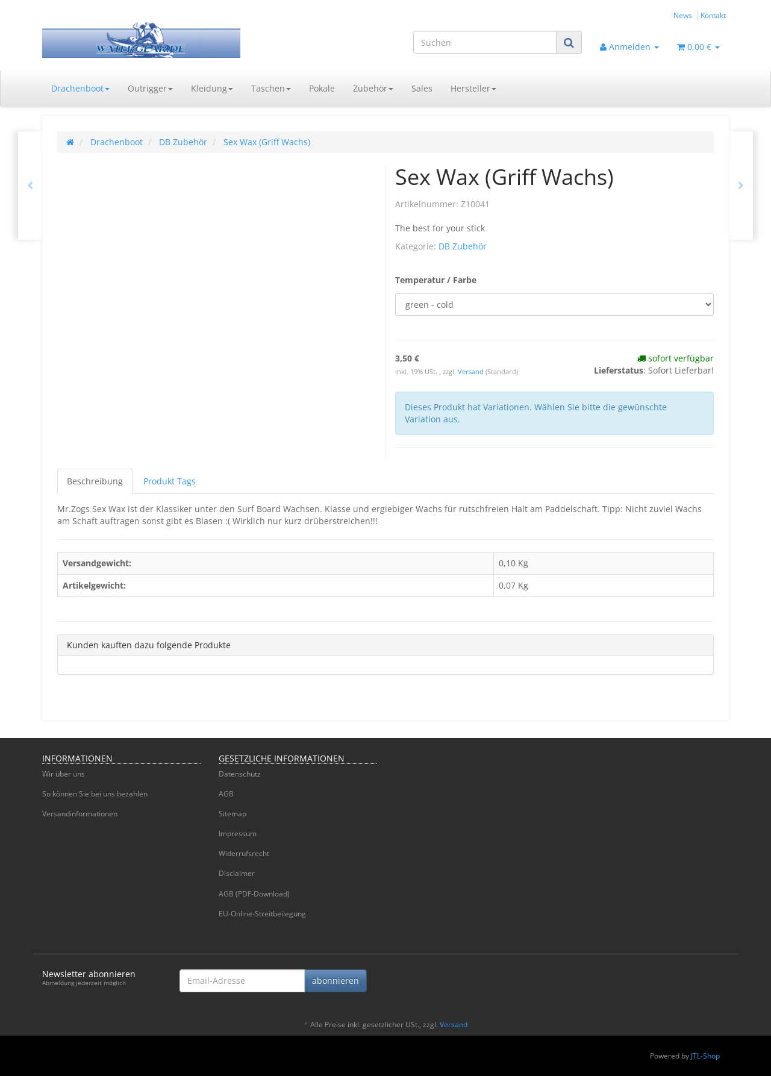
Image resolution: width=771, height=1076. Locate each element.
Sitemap (232, 814)
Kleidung (212, 88)
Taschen (271, 88)
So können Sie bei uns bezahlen (95, 794)
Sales (421, 88)
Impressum (238, 833)
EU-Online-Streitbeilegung (262, 914)
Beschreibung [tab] (95, 481)
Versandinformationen (79, 814)
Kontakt (713, 15)
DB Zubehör (463, 246)
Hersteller (473, 88)
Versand (471, 372)
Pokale (322, 88)
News (682, 15)
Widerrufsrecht (244, 853)
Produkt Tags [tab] (169, 481)
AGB (226, 794)
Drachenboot (80, 88)
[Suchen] (485, 42)
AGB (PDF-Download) (254, 894)
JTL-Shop (705, 1056)
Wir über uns (63, 774)
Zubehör (373, 88)
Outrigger (150, 88)
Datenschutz (240, 774)
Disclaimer (237, 873)
